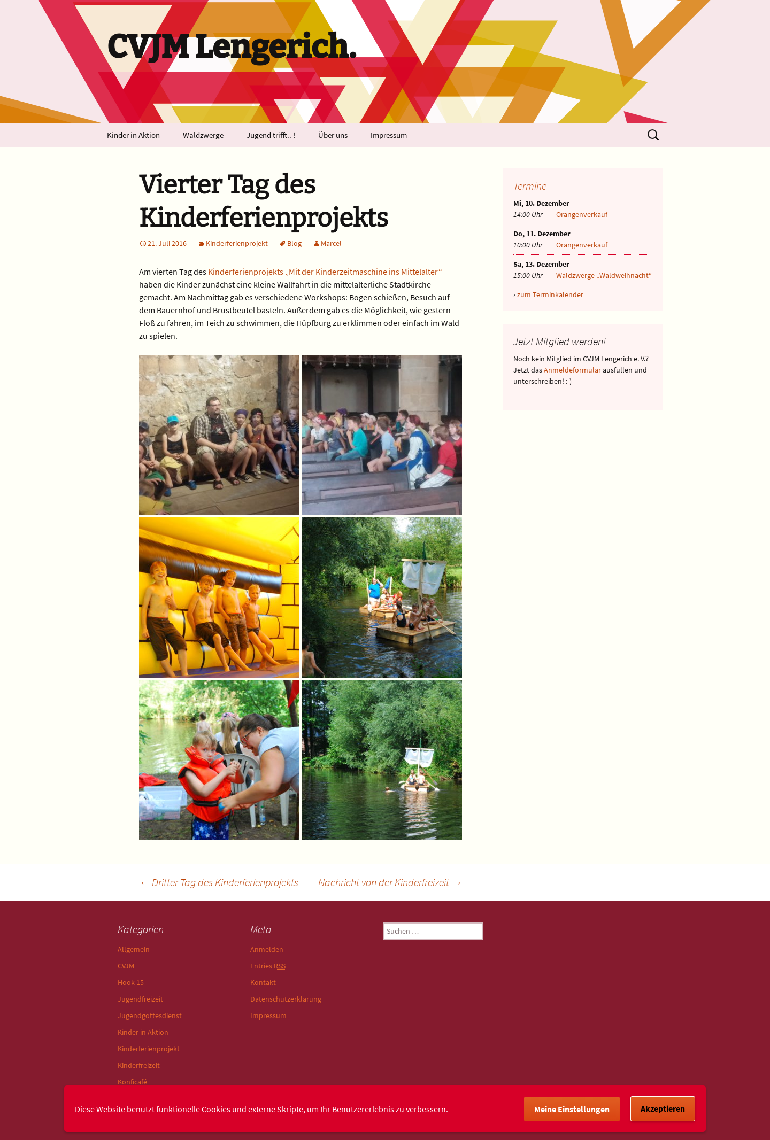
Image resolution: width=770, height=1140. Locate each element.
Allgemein (134, 949)
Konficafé (132, 1082)
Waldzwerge (203, 135)
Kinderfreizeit (139, 1065)
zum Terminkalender (550, 294)
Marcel (331, 243)
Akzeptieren (663, 1108)
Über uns (333, 135)
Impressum (389, 135)
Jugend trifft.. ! (271, 135)
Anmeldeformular (572, 370)
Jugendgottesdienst (150, 1015)
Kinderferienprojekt (237, 243)
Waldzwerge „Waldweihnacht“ (604, 275)
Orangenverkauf (581, 214)
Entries (268, 966)
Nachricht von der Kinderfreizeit (390, 882)
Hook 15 (131, 982)
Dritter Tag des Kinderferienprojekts (218, 882)
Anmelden (266, 949)
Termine (529, 185)
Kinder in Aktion (133, 135)
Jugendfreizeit (140, 999)
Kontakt (263, 982)
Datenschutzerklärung (285, 999)
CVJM (126, 966)
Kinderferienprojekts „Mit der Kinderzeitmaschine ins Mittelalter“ (325, 271)
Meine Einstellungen (572, 1109)
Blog (294, 243)
